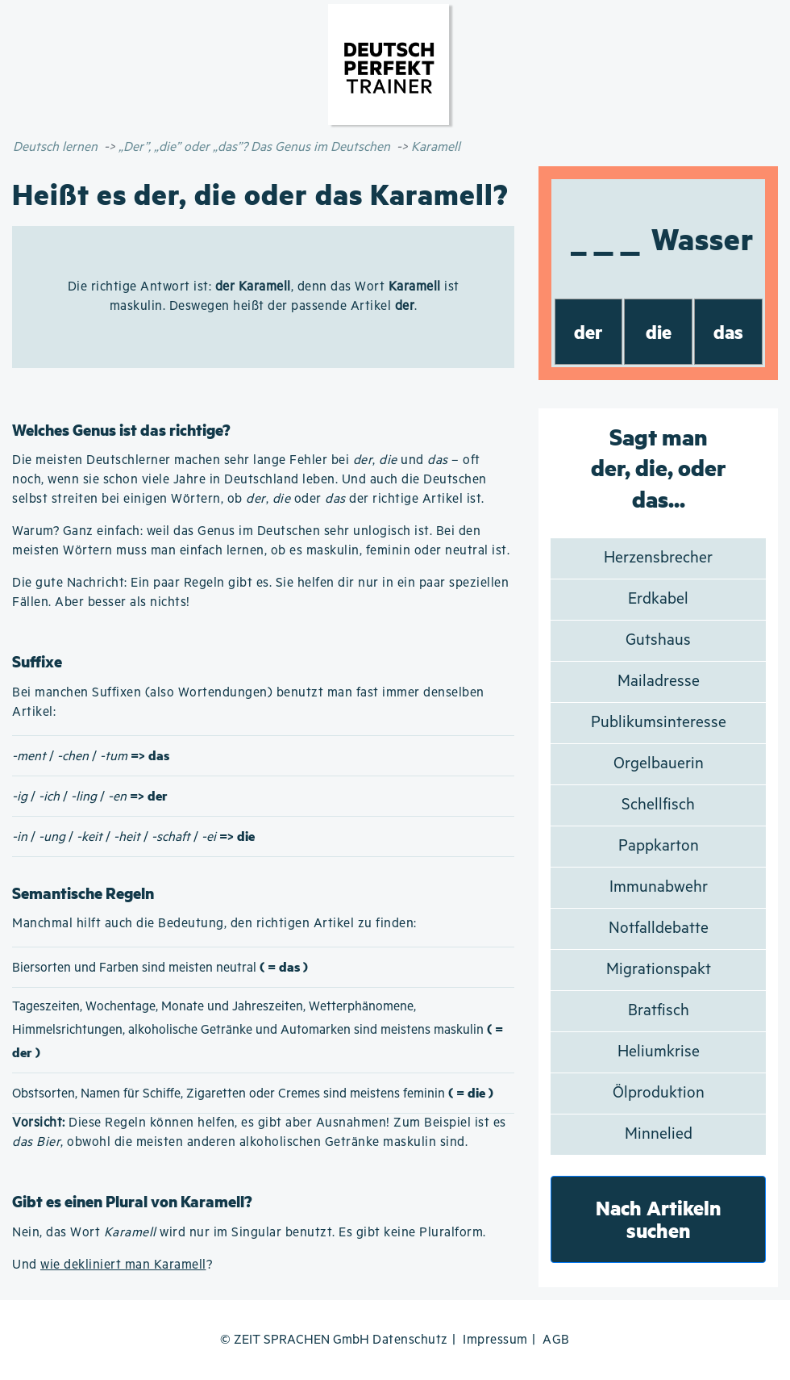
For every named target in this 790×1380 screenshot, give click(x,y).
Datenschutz (410, 1340)
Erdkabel (658, 599)
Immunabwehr (658, 887)
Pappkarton (658, 846)
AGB (556, 1340)
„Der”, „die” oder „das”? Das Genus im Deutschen (254, 147)
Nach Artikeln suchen (658, 1219)
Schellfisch (658, 805)
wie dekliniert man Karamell (123, 1265)
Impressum (495, 1340)
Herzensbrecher (658, 558)
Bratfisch (658, 1011)
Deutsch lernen (55, 147)
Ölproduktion (659, 1093)
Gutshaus (658, 640)
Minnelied (658, 1134)
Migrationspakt (658, 969)
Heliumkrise (658, 1052)
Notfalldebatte (659, 928)
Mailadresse (658, 681)
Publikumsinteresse (658, 722)
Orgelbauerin (658, 764)
